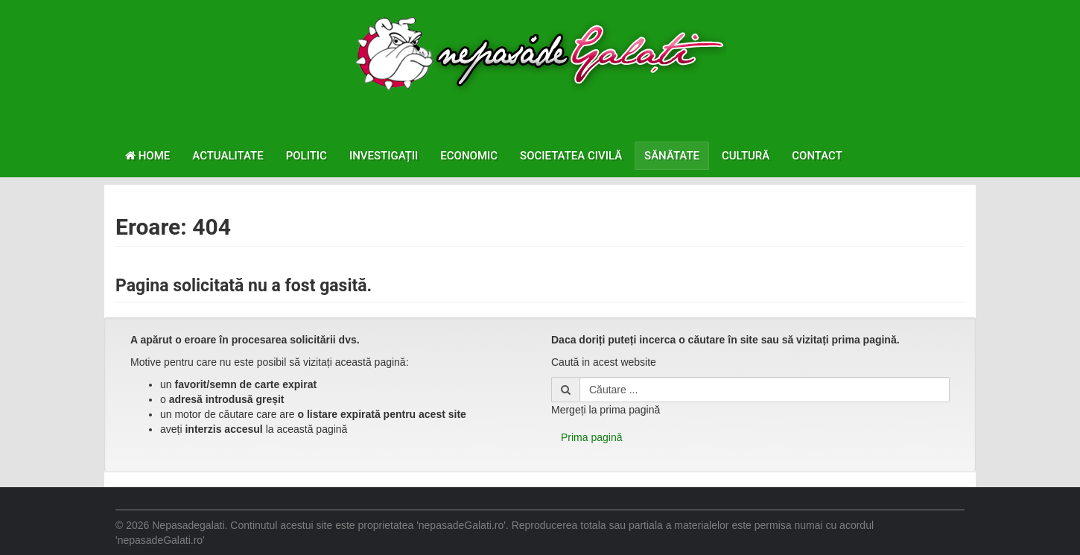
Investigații (383, 155)
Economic (469, 155)
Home (147, 155)
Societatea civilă (571, 155)
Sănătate (671, 155)
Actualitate (227, 155)
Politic (306, 155)
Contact (817, 155)
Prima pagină (592, 437)
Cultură (745, 155)
